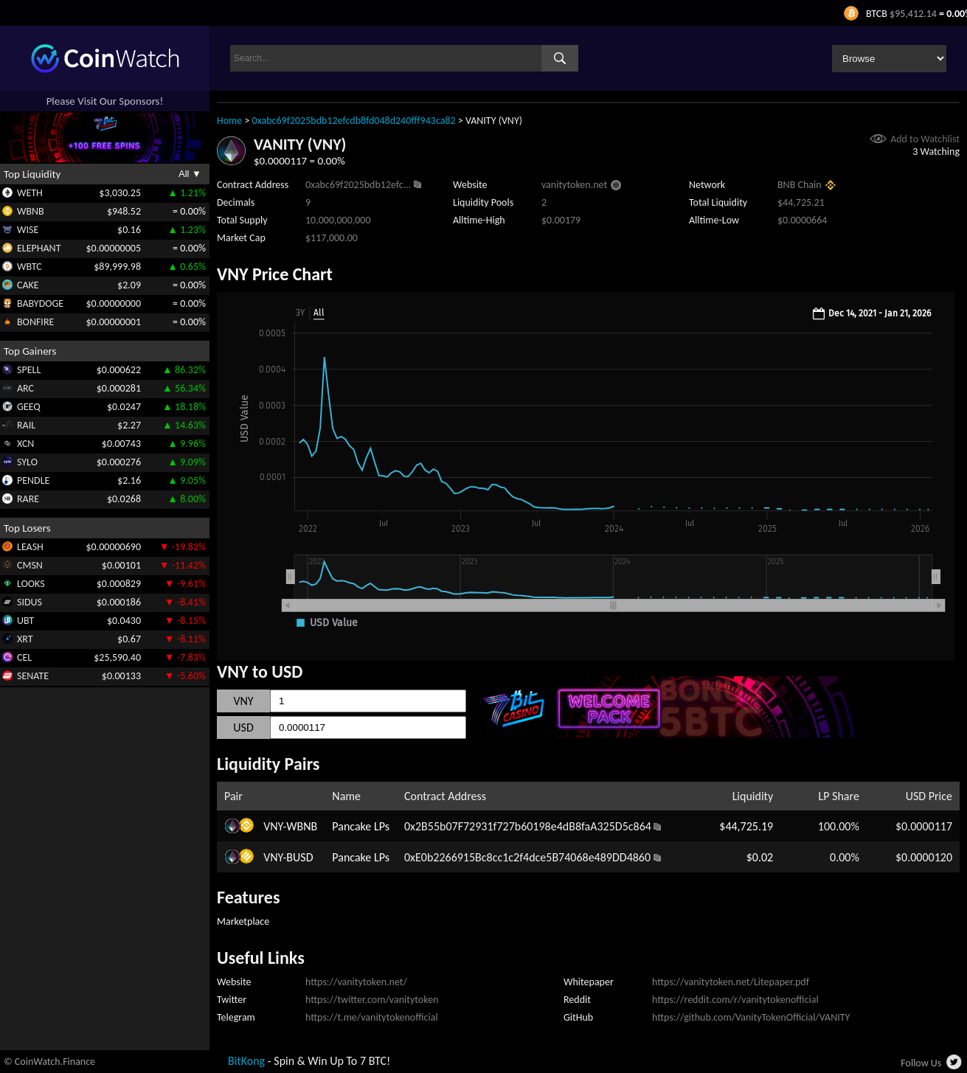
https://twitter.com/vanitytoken (371, 999)
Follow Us (921, 1063)
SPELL (29, 370)
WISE (27, 229)
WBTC (29, 266)
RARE (28, 499)
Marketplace (243, 921)
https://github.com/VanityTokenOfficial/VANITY (751, 1017)
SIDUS (29, 602)
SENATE (33, 676)
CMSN (30, 565)
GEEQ (29, 406)
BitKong (246, 1061)
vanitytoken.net (574, 184)
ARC (25, 388)
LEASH (30, 547)
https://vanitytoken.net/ (356, 982)
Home (229, 120)
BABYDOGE (40, 303)
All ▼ (190, 173)
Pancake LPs (360, 826)
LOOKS (31, 583)
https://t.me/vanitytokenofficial (371, 1017)
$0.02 (759, 857)
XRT (25, 639)
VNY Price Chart (275, 274)
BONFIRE (35, 322)
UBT (25, 620)
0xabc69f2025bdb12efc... (358, 184)
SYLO (27, 462)
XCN (25, 443)
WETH (30, 193)
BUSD (299, 857)
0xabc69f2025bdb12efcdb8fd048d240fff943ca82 (354, 120)
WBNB (30, 211)
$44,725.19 (746, 826)
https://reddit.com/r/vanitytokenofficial (735, 999)
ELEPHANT (38, 248)
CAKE (28, 285)
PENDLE (33, 480)
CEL (24, 657)
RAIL (26, 425)
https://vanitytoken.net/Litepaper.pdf (730, 982)
